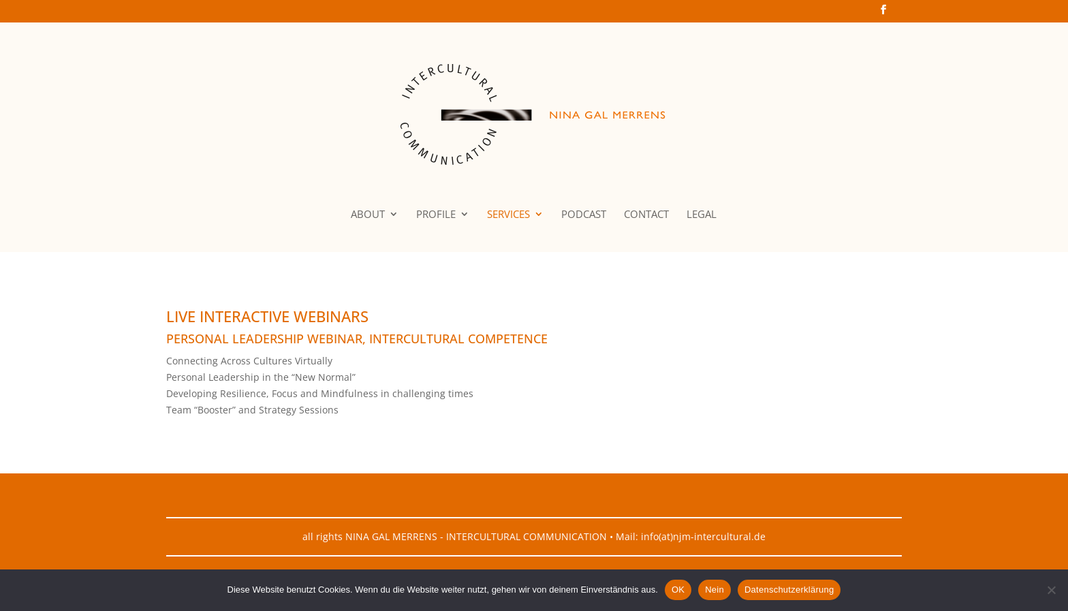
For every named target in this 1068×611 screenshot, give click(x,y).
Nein (714, 589)
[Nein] (1051, 590)
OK (678, 589)
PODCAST (583, 215)
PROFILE (436, 215)
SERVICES (508, 215)
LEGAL (702, 215)
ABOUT (368, 215)
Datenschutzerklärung (789, 589)
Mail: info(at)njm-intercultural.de (691, 536)
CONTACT (646, 215)
